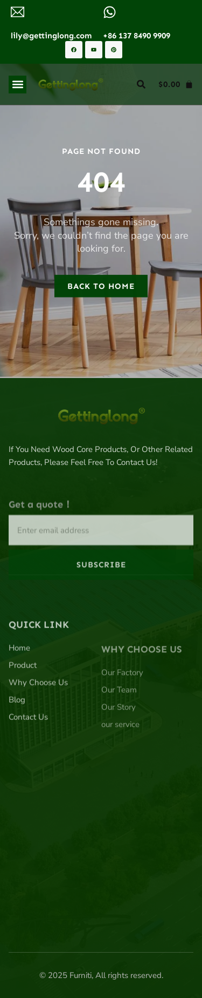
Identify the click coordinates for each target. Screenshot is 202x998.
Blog (17, 736)
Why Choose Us (38, 718)
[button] (17, 84)
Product (23, 701)
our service (120, 768)
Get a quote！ (41, 532)
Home (19, 684)
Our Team (119, 733)
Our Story (118, 750)
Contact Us (28, 753)
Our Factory (122, 716)
